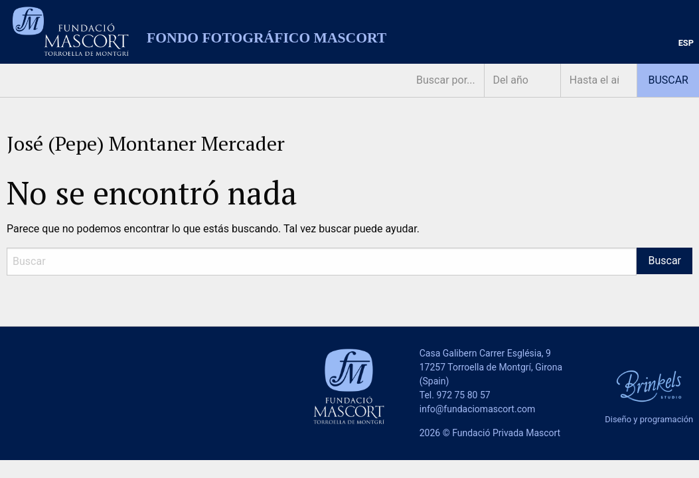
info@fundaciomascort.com (477, 409)
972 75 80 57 (463, 395)
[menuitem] (686, 43)
